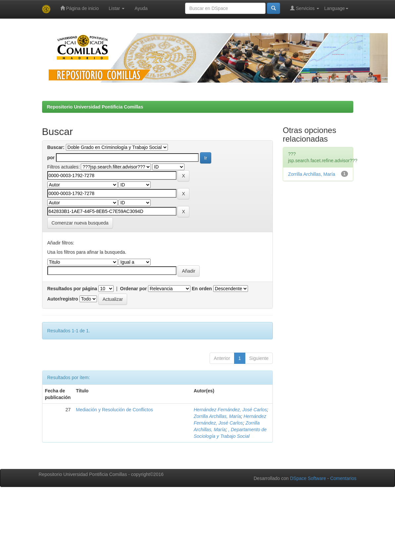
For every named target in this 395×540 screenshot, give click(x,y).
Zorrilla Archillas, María (217, 416)
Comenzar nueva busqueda (80, 223)
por (51, 157)
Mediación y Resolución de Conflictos (114, 409)
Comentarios (343, 478)
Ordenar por (133, 288)
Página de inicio (79, 8)
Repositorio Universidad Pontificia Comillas (95, 106)
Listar (116, 8)
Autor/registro (62, 299)
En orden (202, 288)
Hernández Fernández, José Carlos (230, 409)
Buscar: (56, 147)
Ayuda (140, 8)
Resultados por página (72, 288)
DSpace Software (308, 478)
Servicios (305, 8)
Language (336, 8)
